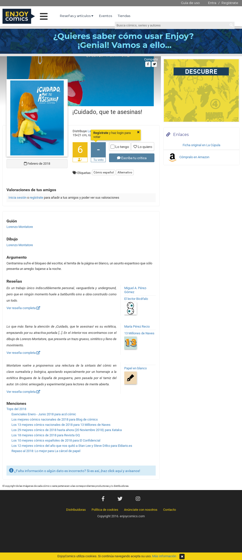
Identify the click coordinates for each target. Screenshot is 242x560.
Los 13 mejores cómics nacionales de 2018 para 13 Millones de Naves (61, 425)
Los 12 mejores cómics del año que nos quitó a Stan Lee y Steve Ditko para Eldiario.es (71, 446)
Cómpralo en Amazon (188, 157)
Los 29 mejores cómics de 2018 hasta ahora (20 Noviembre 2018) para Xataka (66, 430)
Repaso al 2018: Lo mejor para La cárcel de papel (45, 451)
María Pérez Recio (137, 326)
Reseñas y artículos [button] (76, 16)
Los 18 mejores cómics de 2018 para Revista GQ (45, 435)
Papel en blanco (135, 368)
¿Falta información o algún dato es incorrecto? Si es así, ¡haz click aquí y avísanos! (74, 470)
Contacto (169, 510)
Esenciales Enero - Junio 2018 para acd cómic (43, 414)
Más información (164, 556)
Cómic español (104, 172)
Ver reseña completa (23, 308)
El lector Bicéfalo (136, 299)
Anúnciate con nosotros (140, 510)
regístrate (36, 197)
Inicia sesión (17, 197)
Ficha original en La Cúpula (201, 145)
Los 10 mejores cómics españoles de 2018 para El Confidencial (55, 440)
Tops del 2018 (16, 409)
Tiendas (124, 16)
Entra (212, 3)
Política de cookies (105, 510)
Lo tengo (120, 147)
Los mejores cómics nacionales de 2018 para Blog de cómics (54, 419)
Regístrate (230, 3)
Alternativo (125, 172)
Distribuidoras (76, 510)
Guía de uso (190, 3)
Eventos (105, 16)
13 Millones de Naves (139, 333)
